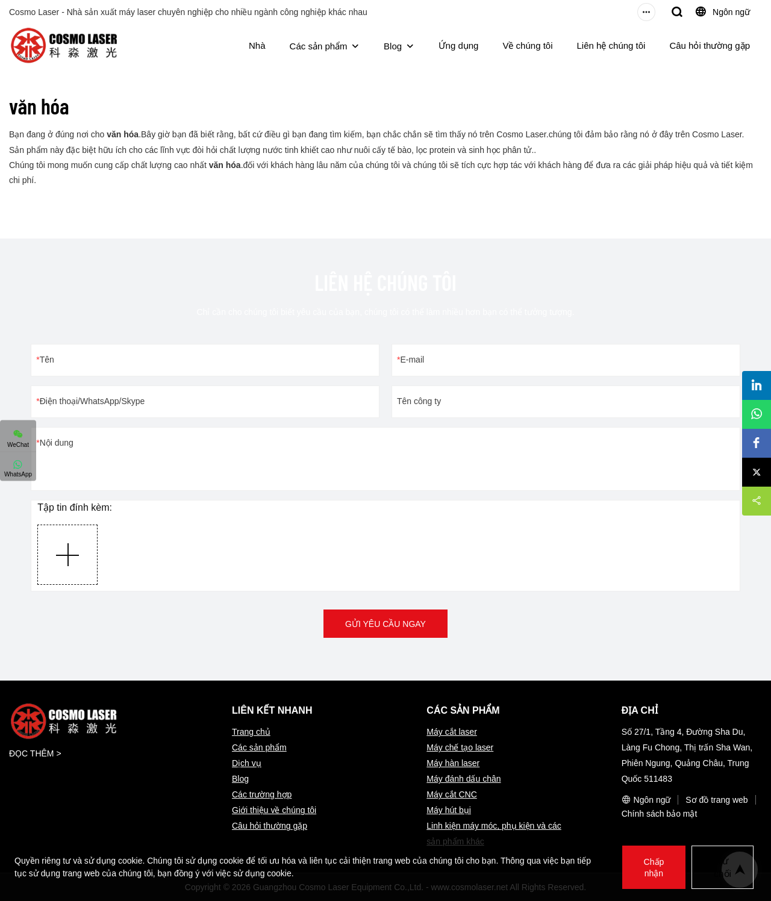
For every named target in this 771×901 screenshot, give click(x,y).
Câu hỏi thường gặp (709, 45)
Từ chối (722, 867)
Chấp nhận (653, 867)
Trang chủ (251, 732)
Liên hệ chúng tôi (611, 45)
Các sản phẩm (319, 46)
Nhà (257, 45)
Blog (393, 46)
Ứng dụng (459, 45)
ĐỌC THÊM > (35, 753)
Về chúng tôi (527, 45)
